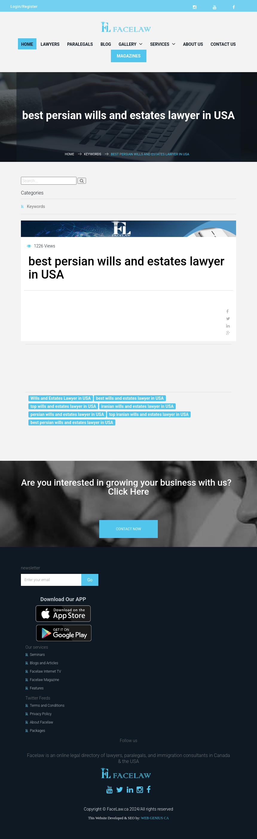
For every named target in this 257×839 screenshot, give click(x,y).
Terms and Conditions (47, 705)
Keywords (92, 154)
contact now (128, 529)
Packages (37, 731)
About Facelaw (41, 722)
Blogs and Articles (44, 663)
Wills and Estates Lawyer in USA (60, 398)
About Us (193, 44)
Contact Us (223, 44)
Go (90, 579)
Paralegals (80, 44)
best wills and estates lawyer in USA (129, 398)
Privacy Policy (40, 714)
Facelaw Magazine (44, 680)
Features (37, 688)
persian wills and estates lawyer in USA (67, 414)
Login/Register (23, 6)
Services (162, 44)
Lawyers (50, 44)
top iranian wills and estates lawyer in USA (149, 414)
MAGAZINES (129, 56)
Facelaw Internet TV (45, 671)
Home (27, 44)
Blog (105, 44)
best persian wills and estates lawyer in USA (71, 422)
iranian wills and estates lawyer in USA (137, 406)
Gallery (131, 44)
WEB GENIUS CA (155, 818)
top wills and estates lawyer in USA (63, 406)
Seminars (37, 655)
